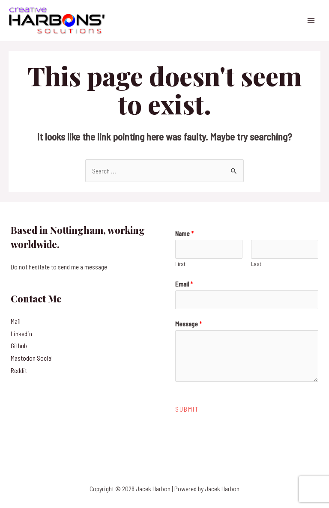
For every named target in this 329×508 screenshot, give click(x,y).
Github (19, 345)
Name (184, 233)
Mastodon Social (32, 358)
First (180, 263)
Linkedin (21, 333)
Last (256, 263)
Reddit (19, 370)
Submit (187, 409)
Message (188, 324)
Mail (16, 321)
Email (184, 284)
